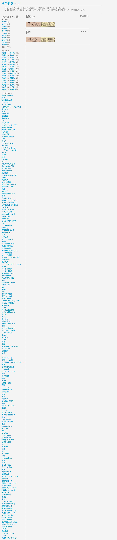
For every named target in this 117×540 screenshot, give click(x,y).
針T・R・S (5, 428)
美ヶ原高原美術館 (8, 310)
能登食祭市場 (6, 442)
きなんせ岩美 (6, 168)
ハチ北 (4, 177)
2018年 (4, 22)
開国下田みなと (7, 232)
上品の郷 (5, 159)
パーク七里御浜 (7, 271)
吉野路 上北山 (6, 321)
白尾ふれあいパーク (8, 513)
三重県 (12, 66)
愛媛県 (12, 82)
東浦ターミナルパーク (9, 538)
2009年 (4, 42)
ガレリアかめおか (8, 239)
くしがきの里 (6, 104)
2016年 (4, 26)
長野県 (12, 62)
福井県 (4, 62)
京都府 (12, 69)
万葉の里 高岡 (6, 472)
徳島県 (12, 80)
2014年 (4, 31)
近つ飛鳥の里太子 (8, 401)
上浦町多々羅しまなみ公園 (10, 301)
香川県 (4, 82)
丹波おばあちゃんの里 (9, 175)
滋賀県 (4, 69)
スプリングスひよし (8, 328)
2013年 (4, 33)
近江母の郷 (5, 474)
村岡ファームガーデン (9, 483)
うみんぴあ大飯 (7, 253)
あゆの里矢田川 (7, 171)
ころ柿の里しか (7, 458)
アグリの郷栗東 (7, 526)
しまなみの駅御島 (8, 303)
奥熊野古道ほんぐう (8, 129)
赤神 (3, 456)
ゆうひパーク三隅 (8, 533)
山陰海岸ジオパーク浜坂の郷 (11, 107)
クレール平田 (6, 435)
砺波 (3, 469)
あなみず (5, 191)
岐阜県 (4, 64)
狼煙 (3, 189)
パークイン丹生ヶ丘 (8, 148)
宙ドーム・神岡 (7, 467)
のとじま (5, 444)
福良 (3, 234)
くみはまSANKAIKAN (9, 202)
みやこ (4, 161)
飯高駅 (4, 241)
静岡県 (12, 64)
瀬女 (3, 417)
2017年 (4, 24)
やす (3, 139)
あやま (4, 289)
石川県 (12, 60)
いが (3, 287)
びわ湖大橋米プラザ (8, 371)
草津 (3, 111)
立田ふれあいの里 (8, 95)
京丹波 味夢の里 (7, 246)
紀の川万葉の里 (7, 519)
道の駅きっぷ (11, 3)
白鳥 (3, 460)
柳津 (3, 396)
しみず (4, 307)
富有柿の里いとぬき (8, 504)
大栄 (3, 353)
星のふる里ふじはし (8, 405)
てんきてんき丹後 (8, 278)
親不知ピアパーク (8, 421)
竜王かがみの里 (7, 296)
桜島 (3, 342)
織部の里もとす (7, 506)
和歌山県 (13, 73)
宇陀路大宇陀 (6, 216)
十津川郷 (5, 132)
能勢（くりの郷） (8, 360)
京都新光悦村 (6, 494)
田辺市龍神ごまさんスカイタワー (13, 362)
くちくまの (5, 123)
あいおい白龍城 (7, 294)
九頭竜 (4, 152)
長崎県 (12, 85)
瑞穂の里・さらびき (8, 282)
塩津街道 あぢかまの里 (9, 522)
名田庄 (4, 326)
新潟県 (12, 57)
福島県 (12, 55)
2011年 (4, 38)
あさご (4, 499)
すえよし (5, 337)
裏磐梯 (4, 408)
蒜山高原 (5, 531)
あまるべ (5, 109)
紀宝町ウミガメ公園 (8, 164)
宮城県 (4, 55)
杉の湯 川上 (6, 207)
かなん (4, 223)
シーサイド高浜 (7, 255)
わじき (4, 141)
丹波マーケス (6, 285)
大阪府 (4, 71)
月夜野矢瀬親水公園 (8, 415)
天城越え (5, 228)
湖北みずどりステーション (10, 476)
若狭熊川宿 (5, 113)
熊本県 (4, 87)
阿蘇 (3, 385)
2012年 (4, 35)
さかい (4, 120)
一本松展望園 (6, 485)
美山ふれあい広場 (8, 166)
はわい (4, 355)
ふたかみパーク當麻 (8, 330)
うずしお (5, 237)
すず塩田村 (5, 453)
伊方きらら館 (6, 383)
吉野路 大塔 (6, 134)
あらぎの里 (5, 305)
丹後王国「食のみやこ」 (10, 250)
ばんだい (5, 410)
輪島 (3, 378)
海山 (3, 431)
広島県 (12, 78)
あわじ (4, 335)
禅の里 (4, 155)
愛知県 (4, 66)
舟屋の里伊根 (6, 248)
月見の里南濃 (6, 437)
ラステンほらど (7, 198)
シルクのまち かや (8, 244)
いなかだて (5, 387)
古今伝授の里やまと (8, 193)
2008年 (4, 44)
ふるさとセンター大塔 (9, 125)
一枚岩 (4, 266)
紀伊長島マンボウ (8, 273)
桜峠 (3, 449)
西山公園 (5, 145)
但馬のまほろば (7, 358)
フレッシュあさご (8, 501)
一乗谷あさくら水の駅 (9, 150)
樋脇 (3, 344)
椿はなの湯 (5, 259)
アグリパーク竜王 (8, 212)
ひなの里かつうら (8, 143)
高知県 (4, 85)
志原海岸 (5, 262)
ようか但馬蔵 (6, 182)
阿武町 (4, 535)
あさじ (4, 316)
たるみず (5, 339)
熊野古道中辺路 (7, 127)
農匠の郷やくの (7, 481)
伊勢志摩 (5, 351)
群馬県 (4, 57)
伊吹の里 (5, 478)
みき (3, 394)
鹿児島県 (13, 89)
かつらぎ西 (5, 102)
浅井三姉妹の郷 (7, 100)
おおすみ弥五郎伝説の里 (10, 346)
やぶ (3, 280)
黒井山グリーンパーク (9, 488)
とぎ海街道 (5, 376)
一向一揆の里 (6, 419)
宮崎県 (4, 89)
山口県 (4, 80)
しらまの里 (5, 369)
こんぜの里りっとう (8, 214)
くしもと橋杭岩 (7, 269)
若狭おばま (5, 118)
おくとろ (5, 319)
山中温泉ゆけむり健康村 (10, 205)
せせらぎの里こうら (8, 323)
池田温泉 (5, 399)
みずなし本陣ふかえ (8, 312)
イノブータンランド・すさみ (11, 264)
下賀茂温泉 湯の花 (8, 230)
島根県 (12, 76)
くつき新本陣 (6, 275)
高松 (3, 374)
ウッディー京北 (7, 332)
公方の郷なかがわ (8, 136)
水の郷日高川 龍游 (8, 367)
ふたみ (4, 380)
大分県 (12, 87)
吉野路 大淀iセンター (9, 524)
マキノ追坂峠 (6, 298)
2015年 (4, 28)
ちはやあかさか (7, 426)
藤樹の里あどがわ (8, 186)
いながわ (5, 433)
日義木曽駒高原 (7, 389)
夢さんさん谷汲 (7, 508)
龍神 (3, 364)
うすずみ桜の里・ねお (9, 510)
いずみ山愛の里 (7, 225)
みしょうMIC (6, 348)
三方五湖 (5, 116)
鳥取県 (4, 76)
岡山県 (4, 78)
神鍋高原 (5, 180)
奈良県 (4, 73)
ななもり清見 (6, 465)
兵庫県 (12, 71)
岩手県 (12, 53)
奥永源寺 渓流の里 (8, 209)
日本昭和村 (5, 392)
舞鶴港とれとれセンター (10, 200)
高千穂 (4, 314)
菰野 (3, 403)
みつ (3, 291)
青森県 (4, 53)
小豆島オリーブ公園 (8, 490)
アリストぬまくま (8, 515)
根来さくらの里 (7, 517)
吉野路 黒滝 (6, 218)
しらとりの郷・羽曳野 (9, 221)
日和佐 (4, 529)
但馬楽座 (5, 173)
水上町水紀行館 (7, 412)
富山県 (4, 60)
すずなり (5, 451)
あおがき (5, 497)
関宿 (3, 98)
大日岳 (4, 462)
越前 (3, 157)
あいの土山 (5, 492)
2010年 (4, 40)
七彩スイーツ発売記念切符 (10, 257)
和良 (3, 196)
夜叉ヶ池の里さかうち (9, 184)
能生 (3, 424)
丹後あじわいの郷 (8, 440)
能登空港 (5, 446)
